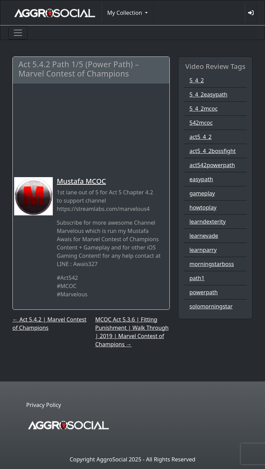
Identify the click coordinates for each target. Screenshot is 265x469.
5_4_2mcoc (203, 108)
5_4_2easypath (208, 94)
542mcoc (201, 122)
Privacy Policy (43, 405)
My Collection (125, 13)
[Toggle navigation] (18, 33)
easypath (201, 179)
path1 (197, 278)
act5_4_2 (200, 137)
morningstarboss (211, 264)
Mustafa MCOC (81, 181)
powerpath (203, 292)
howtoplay (202, 207)
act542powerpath (212, 165)
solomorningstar (211, 306)
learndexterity (207, 221)
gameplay (202, 193)
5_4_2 (196, 80)
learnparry (203, 250)
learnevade (203, 235)
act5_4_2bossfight (212, 151)
